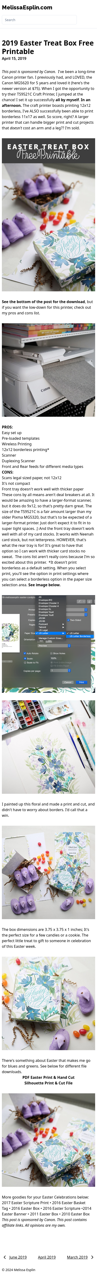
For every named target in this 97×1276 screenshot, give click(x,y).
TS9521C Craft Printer (35, 94)
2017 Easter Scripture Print (25, 1202)
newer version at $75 (20, 88)
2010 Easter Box (76, 1214)
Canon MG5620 (15, 82)
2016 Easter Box (25, 1208)
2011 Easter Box (44, 1214)
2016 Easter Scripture (61, 1208)
